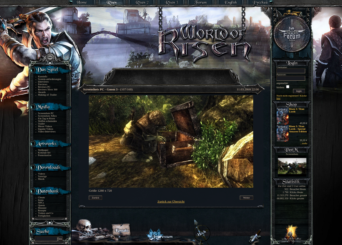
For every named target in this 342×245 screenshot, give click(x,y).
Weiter (246, 197)
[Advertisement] (171, 73)
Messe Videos (45, 126)
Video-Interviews (47, 131)
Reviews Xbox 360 (47, 89)
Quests (41, 205)
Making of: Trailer (47, 94)
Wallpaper (43, 150)
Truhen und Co (45, 213)
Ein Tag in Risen (46, 118)
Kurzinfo (42, 76)
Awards (42, 92)
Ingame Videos (45, 129)
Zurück (95, 197)
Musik (41, 179)
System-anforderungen (49, 79)
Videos (41, 173)
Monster (42, 208)
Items (41, 200)
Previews (42, 84)
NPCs (41, 202)
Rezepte (42, 210)
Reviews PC (44, 87)
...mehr (303, 143)
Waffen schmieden (47, 121)
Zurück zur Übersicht (171, 201)
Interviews (43, 81)
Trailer (41, 123)
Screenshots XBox (47, 116)
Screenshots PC (46, 113)
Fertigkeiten (44, 215)
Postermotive (44, 155)
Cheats (41, 197)
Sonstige (42, 176)
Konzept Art (44, 152)
